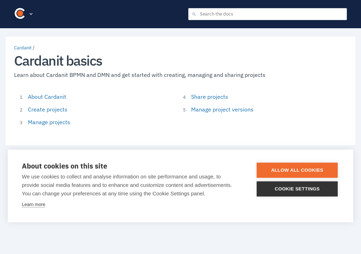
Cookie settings (297, 189)
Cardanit (23, 48)
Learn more (33, 204)
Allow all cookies (297, 170)
